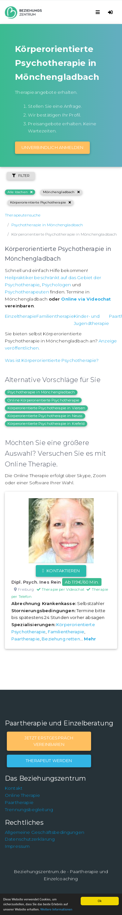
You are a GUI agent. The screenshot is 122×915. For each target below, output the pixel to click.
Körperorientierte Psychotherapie (40, 202)
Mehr (90, 638)
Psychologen (56, 284)
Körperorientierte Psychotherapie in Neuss (45, 416)
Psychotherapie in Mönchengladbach (41, 392)
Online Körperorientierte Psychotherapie (43, 400)
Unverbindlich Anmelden (52, 147)
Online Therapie (22, 795)
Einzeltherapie (20, 316)
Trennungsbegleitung (29, 809)
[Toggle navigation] (98, 12)
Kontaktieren (61, 570)
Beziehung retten (61, 638)
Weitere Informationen (56, 909)
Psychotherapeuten (27, 291)
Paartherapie (25, 638)
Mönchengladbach (61, 192)
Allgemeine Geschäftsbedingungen (44, 832)
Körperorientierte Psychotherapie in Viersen (46, 408)
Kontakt (13, 788)
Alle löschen (20, 192)
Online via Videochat (86, 299)
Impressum (17, 846)
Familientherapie (55, 316)
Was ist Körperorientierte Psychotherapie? (52, 360)
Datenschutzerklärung (30, 839)
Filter (21, 176)
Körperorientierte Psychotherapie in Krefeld (46, 423)
